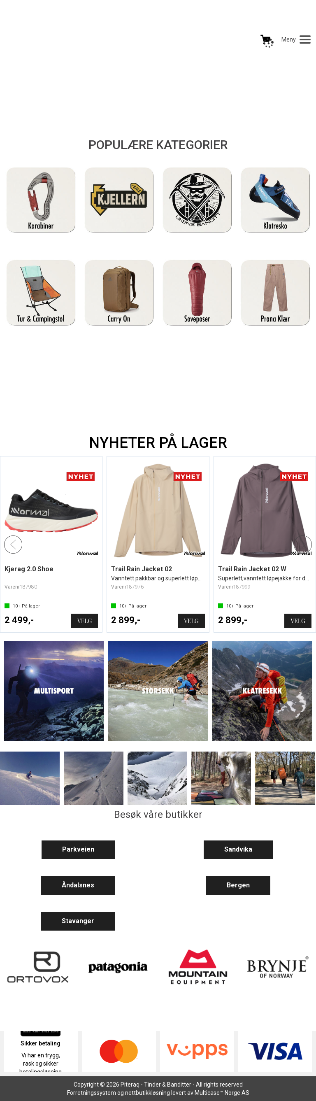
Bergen (238, 885)
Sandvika (238, 849)
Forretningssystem (91, 1092)
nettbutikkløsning (147, 1092)
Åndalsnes (78, 885)
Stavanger (78, 921)
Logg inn (239, 41)
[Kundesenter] (213, 39)
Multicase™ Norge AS (222, 1092)
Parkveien (78, 849)
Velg (84, 621)
